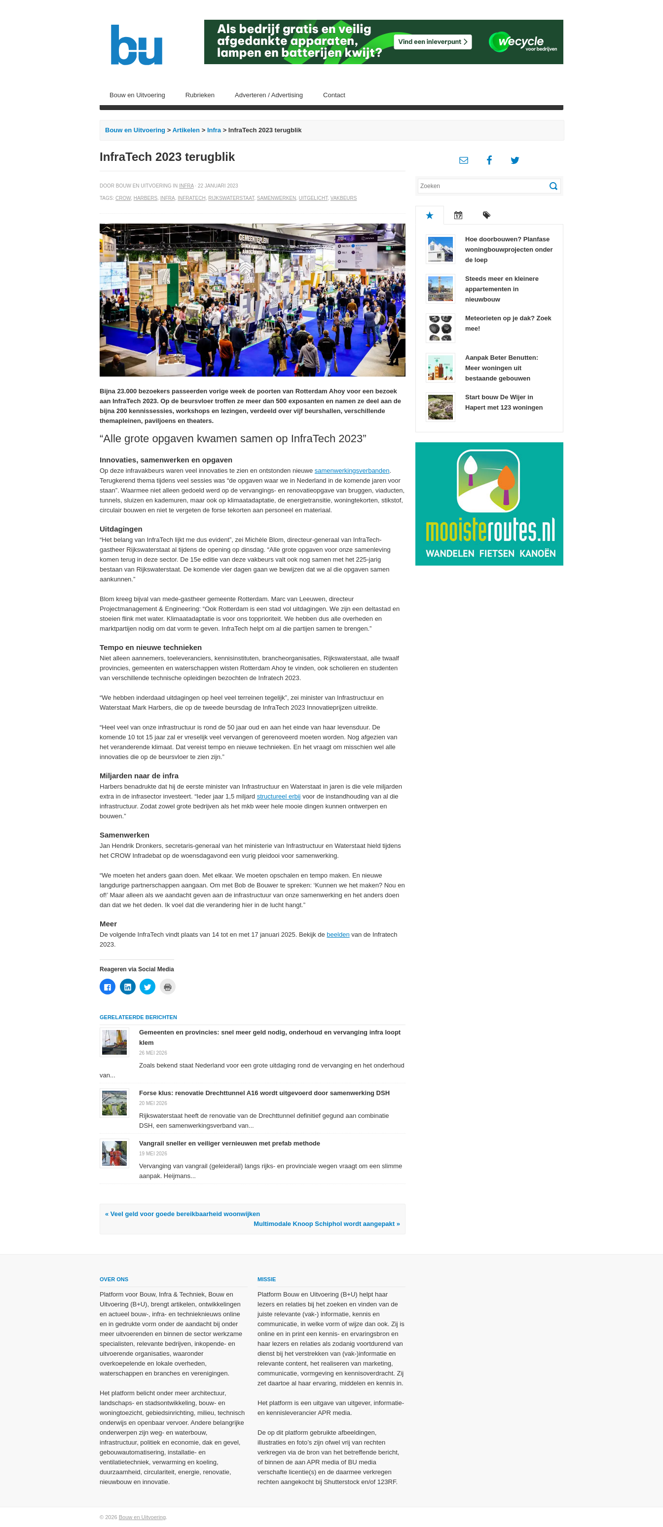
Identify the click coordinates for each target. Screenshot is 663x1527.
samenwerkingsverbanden (352, 470)
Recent (458, 215)
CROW (123, 198)
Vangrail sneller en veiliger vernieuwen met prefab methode (229, 1143)
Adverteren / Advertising (269, 95)
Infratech (191, 198)
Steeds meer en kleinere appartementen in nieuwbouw (502, 289)
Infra (214, 130)
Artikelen (186, 130)
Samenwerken (276, 198)
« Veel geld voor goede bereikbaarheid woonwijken (182, 1214)
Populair (430, 215)
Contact (334, 95)
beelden (338, 934)
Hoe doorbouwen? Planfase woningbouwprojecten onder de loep (509, 249)
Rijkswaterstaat (231, 198)
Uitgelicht (313, 198)
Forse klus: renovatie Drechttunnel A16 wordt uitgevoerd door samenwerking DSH (264, 1093)
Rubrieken (200, 95)
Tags (487, 215)
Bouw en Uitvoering (137, 95)
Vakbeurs (344, 198)
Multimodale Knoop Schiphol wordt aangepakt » (327, 1223)
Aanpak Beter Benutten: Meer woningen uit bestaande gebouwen (501, 368)
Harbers (145, 198)
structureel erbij (279, 796)
